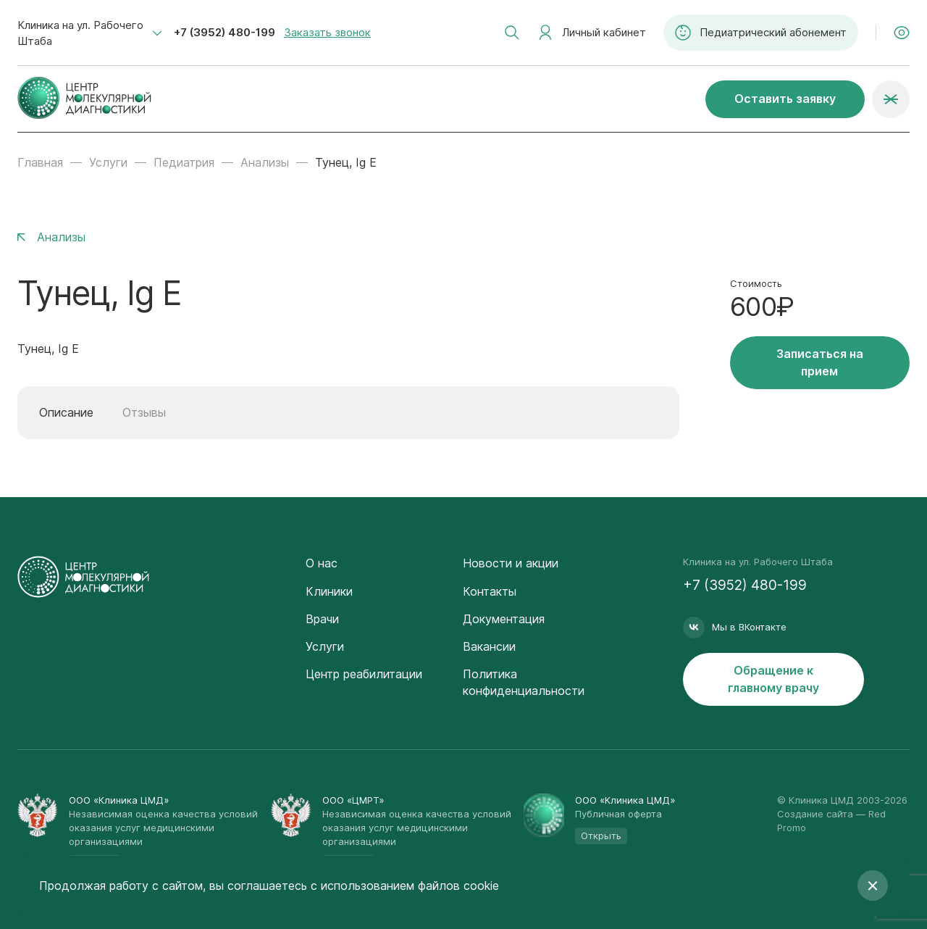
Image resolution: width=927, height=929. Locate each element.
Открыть (601, 835)
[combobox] (89, 33)
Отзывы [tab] (144, 412)
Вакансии (489, 646)
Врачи (322, 619)
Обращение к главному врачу (773, 678)
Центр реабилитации (364, 674)
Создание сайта (815, 814)
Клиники (329, 591)
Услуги (108, 162)
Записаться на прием (819, 362)
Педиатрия (184, 162)
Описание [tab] (66, 412)
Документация (504, 619)
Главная (40, 162)
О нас (321, 563)
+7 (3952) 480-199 (224, 32)
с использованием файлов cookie (405, 885)
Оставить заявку (785, 98)
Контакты (489, 591)
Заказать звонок (327, 32)
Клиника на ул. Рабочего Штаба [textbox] (80, 33)
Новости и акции (510, 563)
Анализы (264, 162)
